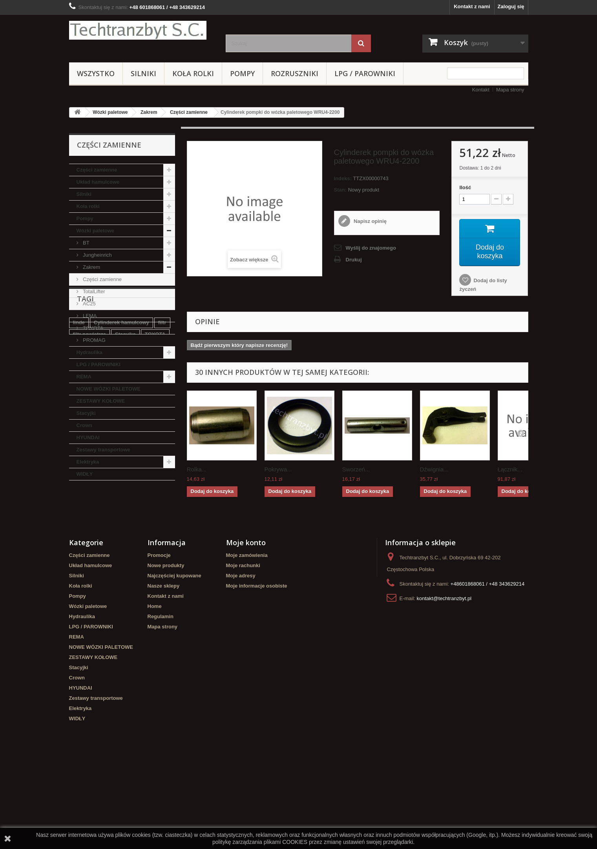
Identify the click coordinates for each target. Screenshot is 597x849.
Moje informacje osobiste (256, 667)
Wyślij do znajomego (371, 248)
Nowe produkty (166, 646)
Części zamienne (189, 112)
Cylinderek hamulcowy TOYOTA (111, 563)
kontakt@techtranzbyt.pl (444, 679)
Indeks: (343, 178)
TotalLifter (93, 291)
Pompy (242, 73)
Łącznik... (510, 469)
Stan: (340, 190)
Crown (84, 425)
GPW (98, 551)
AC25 (89, 304)
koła (78, 551)
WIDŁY (85, 474)
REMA (84, 377)
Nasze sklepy (164, 667)
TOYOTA (93, 328)
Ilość (465, 187)
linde (79, 528)
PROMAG (94, 340)
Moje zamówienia (247, 636)
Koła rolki (193, 73)
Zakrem (149, 112)
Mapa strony (510, 90)
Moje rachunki (243, 646)
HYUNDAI (88, 437)
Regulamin (160, 697)
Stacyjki (86, 413)
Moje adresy (241, 656)
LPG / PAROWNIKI (364, 73)
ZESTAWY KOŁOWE (101, 401)
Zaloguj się (511, 6)
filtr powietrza (89, 539)
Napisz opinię (369, 221)
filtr (162, 528)
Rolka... (197, 469)
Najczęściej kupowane (174, 656)
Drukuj (354, 260)
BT (85, 243)
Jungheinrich (97, 255)
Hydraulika (89, 352)
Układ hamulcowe (98, 182)
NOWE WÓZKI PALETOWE (109, 389)
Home (155, 687)
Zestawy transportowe (103, 450)
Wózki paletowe (110, 112)
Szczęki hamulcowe (137, 551)
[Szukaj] (361, 43)
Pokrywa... (278, 469)
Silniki (143, 73)
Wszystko (96, 73)
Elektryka (88, 462)
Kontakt (480, 90)
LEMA (89, 316)
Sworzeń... (356, 469)
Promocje (159, 636)
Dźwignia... (434, 469)
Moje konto (246, 623)
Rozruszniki (294, 73)
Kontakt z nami (472, 6)
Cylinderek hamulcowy (121, 528)
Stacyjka (125, 539)
